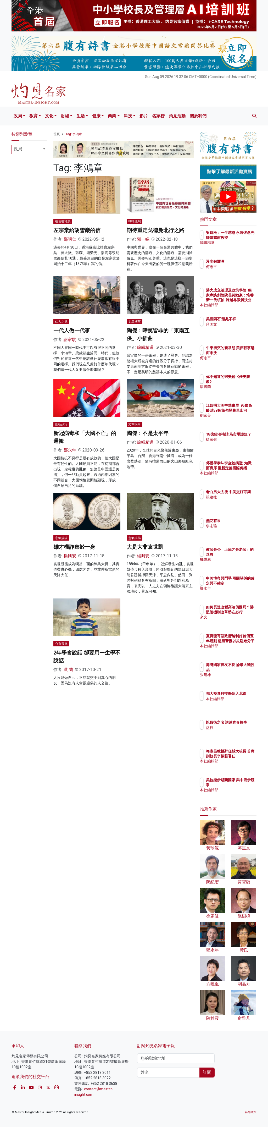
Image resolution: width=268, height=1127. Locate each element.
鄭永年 (70, 450)
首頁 (56, 134)
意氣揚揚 (61, 538)
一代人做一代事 (71, 330)
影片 (143, 115)
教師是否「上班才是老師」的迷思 (241, 554)
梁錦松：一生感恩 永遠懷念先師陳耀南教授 (241, 237)
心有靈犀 (61, 644)
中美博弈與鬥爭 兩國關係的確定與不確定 (241, 583)
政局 (18, 115)
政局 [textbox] (18, 148)
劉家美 (234, 420)
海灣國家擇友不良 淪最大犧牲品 (241, 669)
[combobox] (29, 149)
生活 (80, 115)
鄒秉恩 (234, 564)
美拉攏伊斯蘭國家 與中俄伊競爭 (241, 784)
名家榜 (158, 115)
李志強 (234, 526)
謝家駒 (70, 339)
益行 (232, 732)
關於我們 (198, 115)
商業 (112, 115)
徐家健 (234, 444)
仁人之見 (61, 321)
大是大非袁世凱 (145, 547)
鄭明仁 (70, 239)
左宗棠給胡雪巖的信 (76, 230)
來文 (232, 622)
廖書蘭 (234, 386)
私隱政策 (250, 1112)
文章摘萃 (134, 321)
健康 (96, 115)
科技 (128, 115)
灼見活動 (177, 115)
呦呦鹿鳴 (134, 221)
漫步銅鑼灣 (238, 261)
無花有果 (236, 521)
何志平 (234, 267)
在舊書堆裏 (63, 221)
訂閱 (207, 1072)
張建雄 (234, 502)
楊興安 (70, 555)
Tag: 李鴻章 (74, 134)
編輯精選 (145, 347)
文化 (49, 115)
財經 (65, 115)
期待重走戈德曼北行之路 (155, 230)
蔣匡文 (234, 329)
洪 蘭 (68, 669)
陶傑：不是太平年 (148, 433)
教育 (33, 115)
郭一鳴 (143, 239)
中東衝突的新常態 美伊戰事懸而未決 (241, 352)
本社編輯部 (238, 305)
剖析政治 (61, 424)
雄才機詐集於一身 (74, 547)
